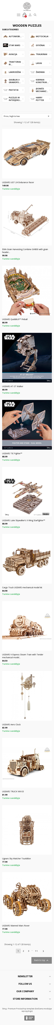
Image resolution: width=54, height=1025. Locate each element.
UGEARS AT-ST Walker (12, 386)
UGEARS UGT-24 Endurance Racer (18, 182)
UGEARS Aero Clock (11, 724)
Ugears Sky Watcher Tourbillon (16, 858)
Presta (29, 1018)
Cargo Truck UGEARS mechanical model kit (22, 587)
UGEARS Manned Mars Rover (16, 925)
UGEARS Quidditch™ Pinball (15, 319)
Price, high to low (27, 116)
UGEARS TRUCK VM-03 (13, 791)
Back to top (41, 960)
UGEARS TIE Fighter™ (12, 453)
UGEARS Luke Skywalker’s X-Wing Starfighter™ (23, 520)
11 (36, 951)
